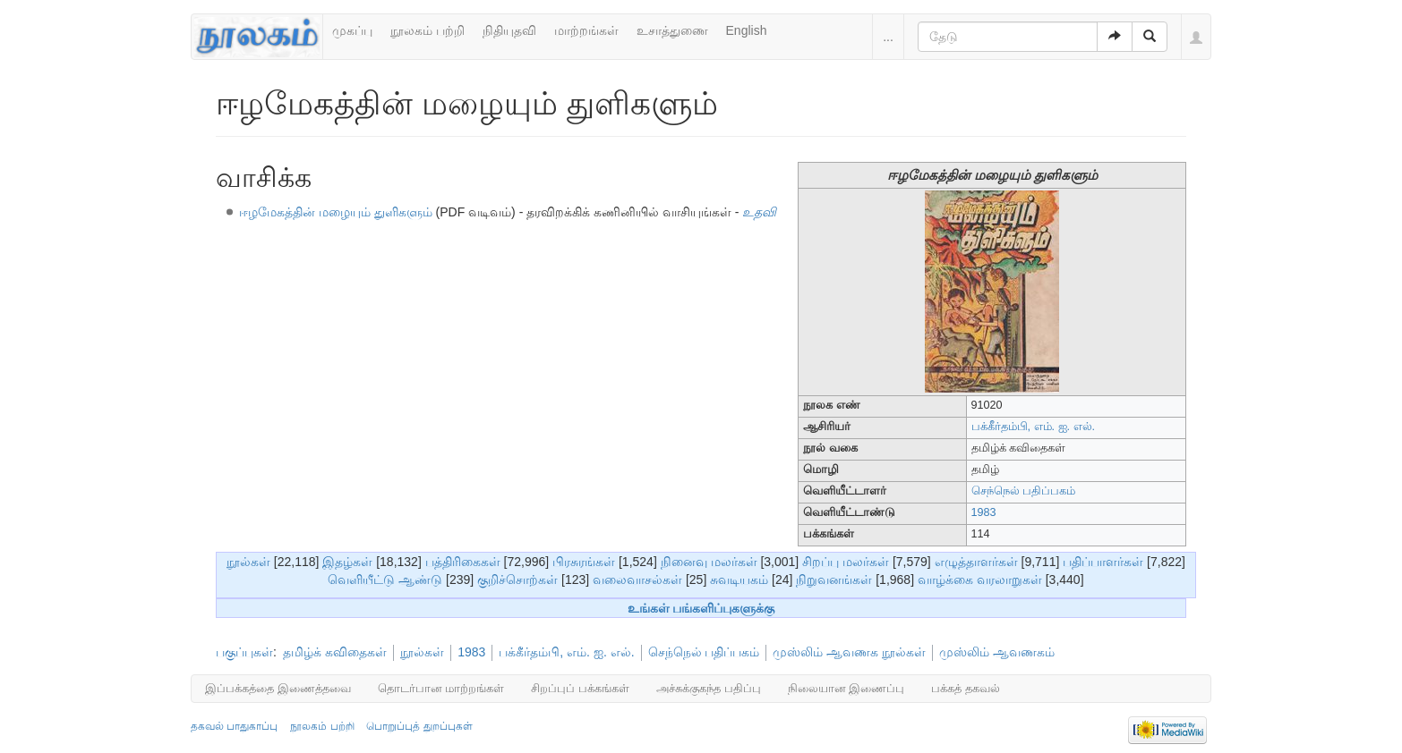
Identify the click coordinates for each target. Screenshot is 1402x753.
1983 (983, 512)
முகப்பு (352, 30)
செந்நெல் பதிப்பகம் (1023, 491)
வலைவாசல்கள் (637, 579)
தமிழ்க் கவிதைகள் (335, 652)
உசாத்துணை (672, 30)
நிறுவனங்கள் (834, 579)
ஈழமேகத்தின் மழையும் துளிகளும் (335, 212)
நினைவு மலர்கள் (709, 561)
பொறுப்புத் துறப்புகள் (419, 726)
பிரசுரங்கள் (583, 561)
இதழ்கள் (347, 561)
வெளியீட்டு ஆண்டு (385, 579)
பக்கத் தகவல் (965, 688)
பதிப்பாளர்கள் (1103, 561)
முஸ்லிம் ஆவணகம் (997, 652)
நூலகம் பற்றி (427, 30)
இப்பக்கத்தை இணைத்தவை (278, 688)
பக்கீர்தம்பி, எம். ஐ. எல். (1033, 426)
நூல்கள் (248, 561)
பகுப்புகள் (244, 652)
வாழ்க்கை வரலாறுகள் (980, 579)
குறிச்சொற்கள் (517, 579)
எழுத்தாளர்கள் (976, 561)
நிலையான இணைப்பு (846, 688)
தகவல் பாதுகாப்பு (234, 726)
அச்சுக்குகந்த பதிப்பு (708, 688)
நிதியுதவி (509, 30)
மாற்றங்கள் (586, 30)
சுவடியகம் (739, 579)
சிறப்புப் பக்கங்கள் (580, 688)
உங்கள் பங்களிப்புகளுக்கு (701, 608)
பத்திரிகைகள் (462, 561)
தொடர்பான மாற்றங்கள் (441, 688)
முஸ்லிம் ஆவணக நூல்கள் (849, 652)
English (746, 30)
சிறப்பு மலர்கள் (845, 561)
